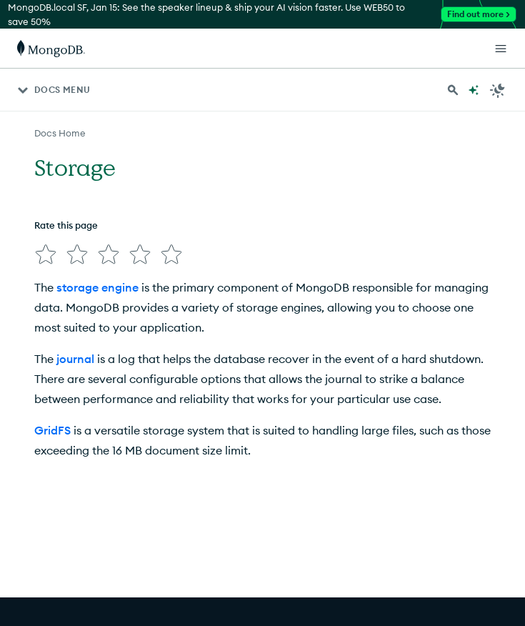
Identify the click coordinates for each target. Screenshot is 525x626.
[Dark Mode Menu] (498, 90)
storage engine (97, 287)
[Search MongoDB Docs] (453, 90)
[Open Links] (501, 49)
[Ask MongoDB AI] (474, 90)
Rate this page (66, 225)
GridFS (52, 430)
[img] (45, 254)
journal (75, 359)
